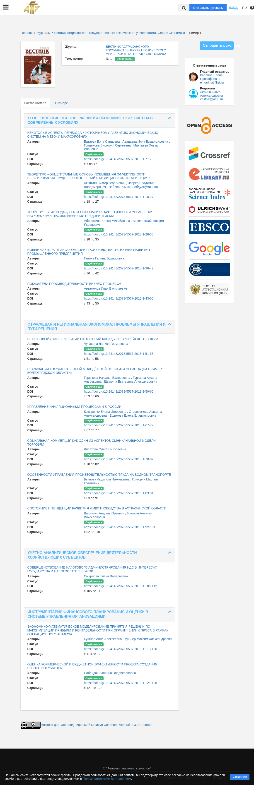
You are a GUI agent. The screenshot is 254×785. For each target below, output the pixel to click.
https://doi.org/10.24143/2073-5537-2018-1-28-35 (119, 234)
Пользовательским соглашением (107, 778)
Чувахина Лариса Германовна (106, 344)
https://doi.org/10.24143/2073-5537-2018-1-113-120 (120, 649)
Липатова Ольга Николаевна (105, 449)
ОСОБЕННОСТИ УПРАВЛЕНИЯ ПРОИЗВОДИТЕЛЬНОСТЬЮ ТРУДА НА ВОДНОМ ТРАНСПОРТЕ (99, 474)
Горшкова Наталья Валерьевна (107, 377)
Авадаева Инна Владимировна (145, 141)
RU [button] (244, 8)
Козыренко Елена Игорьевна (105, 411)
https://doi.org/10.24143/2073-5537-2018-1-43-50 (119, 298)
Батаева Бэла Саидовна (102, 141)
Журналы (43, 33)
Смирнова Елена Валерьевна (106, 576)
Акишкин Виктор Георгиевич (105, 183)
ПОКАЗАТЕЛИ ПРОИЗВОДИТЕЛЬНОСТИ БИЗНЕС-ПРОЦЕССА (74, 284)
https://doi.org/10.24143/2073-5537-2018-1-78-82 (119, 459)
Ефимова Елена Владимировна (132, 415)
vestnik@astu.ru (211, 99)
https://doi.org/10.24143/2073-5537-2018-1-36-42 (119, 268)
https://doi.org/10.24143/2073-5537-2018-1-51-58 (119, 353)
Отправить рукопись (208, 8)
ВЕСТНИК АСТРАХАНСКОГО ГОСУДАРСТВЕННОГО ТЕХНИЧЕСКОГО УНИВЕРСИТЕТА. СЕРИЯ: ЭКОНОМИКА (136, 50)
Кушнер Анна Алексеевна (103, 639)
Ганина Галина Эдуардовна (104, 258)
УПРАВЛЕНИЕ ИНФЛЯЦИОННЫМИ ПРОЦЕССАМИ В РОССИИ (74, 406)
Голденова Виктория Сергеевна (108, 145)
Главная (27, 33)
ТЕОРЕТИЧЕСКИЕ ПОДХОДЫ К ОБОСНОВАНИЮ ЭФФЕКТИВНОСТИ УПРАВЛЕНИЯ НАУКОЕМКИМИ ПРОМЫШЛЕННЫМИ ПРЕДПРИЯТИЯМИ (90, 214)
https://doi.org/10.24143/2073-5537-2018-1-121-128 (120, 683)
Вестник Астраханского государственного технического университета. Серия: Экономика (120, 33)
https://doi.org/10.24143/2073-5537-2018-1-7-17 (118, 159)
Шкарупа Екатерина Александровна (130, 381)
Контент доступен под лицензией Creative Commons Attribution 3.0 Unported (96, 725)
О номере (60, 103)
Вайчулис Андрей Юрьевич (104, 513)
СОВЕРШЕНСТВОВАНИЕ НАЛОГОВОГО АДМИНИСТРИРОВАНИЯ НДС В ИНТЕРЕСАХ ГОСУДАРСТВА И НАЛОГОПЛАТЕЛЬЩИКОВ (92, 569)
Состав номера (35, 103)
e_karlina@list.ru (212, 82)
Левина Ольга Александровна (211, 93)
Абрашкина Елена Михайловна (107, 221)
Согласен (240, 777)
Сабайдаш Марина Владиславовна (110, 673)
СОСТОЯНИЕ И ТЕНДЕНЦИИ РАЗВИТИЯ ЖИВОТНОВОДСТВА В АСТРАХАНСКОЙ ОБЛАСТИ (97, 508)
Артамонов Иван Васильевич (105, 288)
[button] (5, 7)
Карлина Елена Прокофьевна (211, 77)
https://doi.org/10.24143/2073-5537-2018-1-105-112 (120, 586)
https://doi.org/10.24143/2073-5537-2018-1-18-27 (119, 197)
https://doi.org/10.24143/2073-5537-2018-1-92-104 (119, 527)
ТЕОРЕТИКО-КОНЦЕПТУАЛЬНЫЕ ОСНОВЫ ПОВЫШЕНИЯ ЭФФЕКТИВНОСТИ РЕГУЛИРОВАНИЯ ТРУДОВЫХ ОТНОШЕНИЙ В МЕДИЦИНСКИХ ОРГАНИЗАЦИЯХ (89, 176)
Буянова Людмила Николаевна (107, 479)
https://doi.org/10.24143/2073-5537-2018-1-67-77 (119, 425)
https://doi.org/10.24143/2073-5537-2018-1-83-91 (119, 493)
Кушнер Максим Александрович (148, 639)
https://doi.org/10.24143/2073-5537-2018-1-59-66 (119, 391)
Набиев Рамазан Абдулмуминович (134, 187)
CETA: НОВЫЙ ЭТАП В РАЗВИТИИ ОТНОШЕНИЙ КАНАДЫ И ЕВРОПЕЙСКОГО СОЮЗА (92, 339)
